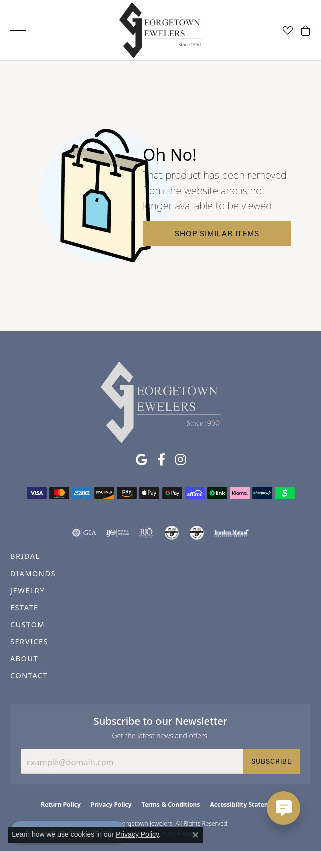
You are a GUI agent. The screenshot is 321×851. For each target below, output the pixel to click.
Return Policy (61, 804)
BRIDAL (25, 556)
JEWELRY (27, 590)
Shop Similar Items (217, 233)
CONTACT (29, 675)
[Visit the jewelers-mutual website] (231, 532)
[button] (288, 30)
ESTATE (24, 607)
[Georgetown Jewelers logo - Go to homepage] (160, 30)
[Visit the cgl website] (196, 532)
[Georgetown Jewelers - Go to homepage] (160, 401)
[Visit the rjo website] (146, 532)
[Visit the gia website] (84, 532)
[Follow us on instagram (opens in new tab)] (180, 460)
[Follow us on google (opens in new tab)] (141, 460)
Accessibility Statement (245, 804)
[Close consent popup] (195, 835)
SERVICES (29, 641)
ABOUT (24, 658)
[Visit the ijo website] (117, 532)
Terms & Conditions (171, 804)
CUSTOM (27, 624)
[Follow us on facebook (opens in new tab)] (161, 460)
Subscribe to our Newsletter (161, 720)
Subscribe (271, 761)
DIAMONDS (33, 573)
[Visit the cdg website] (171, 532)
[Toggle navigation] (18, 30)
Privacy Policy (111, 804)
